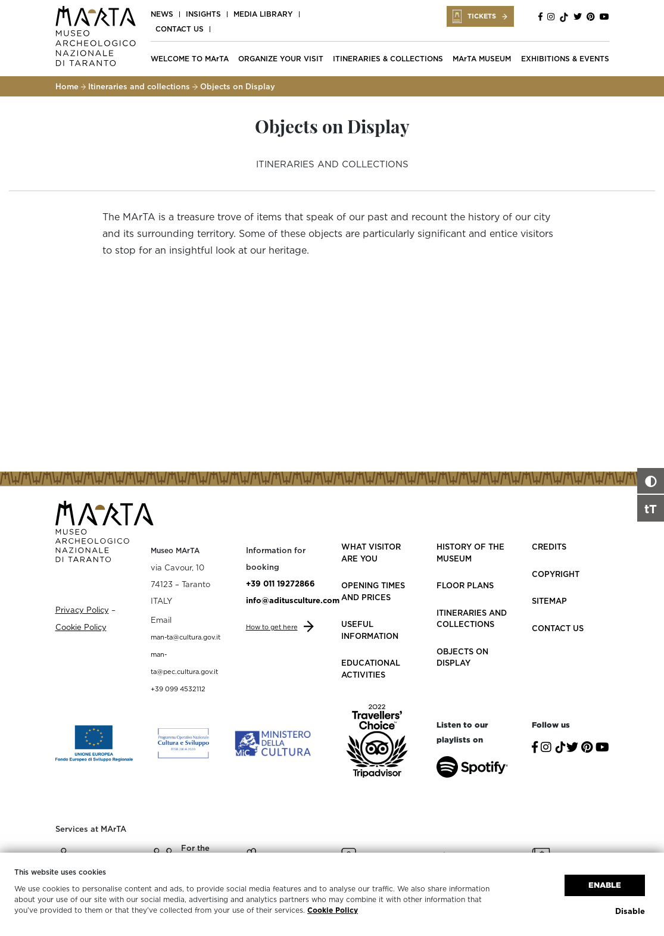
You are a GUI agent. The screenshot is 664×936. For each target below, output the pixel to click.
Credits (549, 546)
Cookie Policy (332, 910)
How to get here (272, 627)
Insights (203, 14)
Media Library (263, 14)
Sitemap (549, 601)
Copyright (555, 574)
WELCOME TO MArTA (190, 59)
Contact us (179, 29)
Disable (630, 911)
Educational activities (370, 669)
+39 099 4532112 (178, 688)
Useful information (369, 630)
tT (650, 508)
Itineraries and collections (139, 86)
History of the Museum (470, 552)
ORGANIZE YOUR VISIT (280, 59)
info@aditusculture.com (292, 600)
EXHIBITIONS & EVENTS (565, 59)
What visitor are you (371, 552)
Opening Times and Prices (373, 591)
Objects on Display (462, 657)
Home (67, 86)
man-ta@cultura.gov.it (185, 637)
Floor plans (465, 585)
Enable (604, 885)
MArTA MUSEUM (482, 59)
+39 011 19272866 (280, 583)
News (162, 14)
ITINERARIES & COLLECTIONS (388, 59)
